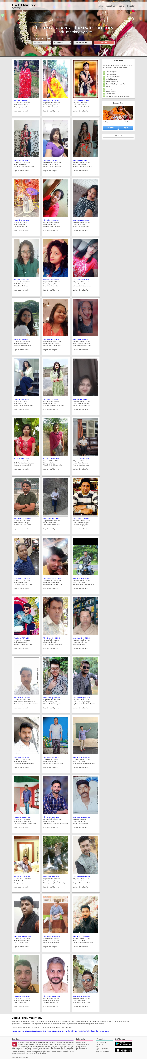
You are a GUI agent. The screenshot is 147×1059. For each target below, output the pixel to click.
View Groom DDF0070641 (22, 578)
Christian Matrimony (82, 1044)
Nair (76, 1031)
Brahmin (29, 1031)
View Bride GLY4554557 (81, 459)
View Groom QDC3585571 (51, 757)
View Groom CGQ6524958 (51, 996)
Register (131, 6)
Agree (126, 127)
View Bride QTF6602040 (21, 339)
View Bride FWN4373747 (81, 399)
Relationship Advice (102, 1050)
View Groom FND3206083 (81, 817)
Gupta (34, 1031)
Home (100, 6)
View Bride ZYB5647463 (21, 459)
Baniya (24, 1031)
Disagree (110, 127)
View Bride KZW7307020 (51, 160)
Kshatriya (50, 1031)
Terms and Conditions (102, 1052)
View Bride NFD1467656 (81, 160)
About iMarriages (101, 1042)
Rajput (83, 1031)
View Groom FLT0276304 (22, 877)
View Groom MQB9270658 (81, 698)
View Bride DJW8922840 (81, 339)
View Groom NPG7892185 (22, 936)
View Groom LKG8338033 (51, 638)
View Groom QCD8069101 (51, 698)
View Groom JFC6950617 (81, 518)
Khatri (45, 1031)
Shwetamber (94, 1031)
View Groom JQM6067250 (51, 936)
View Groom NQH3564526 (81, 638)
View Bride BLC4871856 (51, 101)
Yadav (107, 1031)
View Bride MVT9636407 (51, 399)
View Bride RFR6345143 (21, 280)
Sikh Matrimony (81, 1042)
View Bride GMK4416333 (51, 459)
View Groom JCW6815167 (81, 936)
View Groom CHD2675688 (22, 518)
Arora (19, 1031)
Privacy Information (102, 1048)
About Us (110, 6)
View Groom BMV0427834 (22, 817)
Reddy (88, 1031)
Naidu (72, 1031)
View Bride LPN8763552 (21, 160)
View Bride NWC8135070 (22, 101)
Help (97, 1046)
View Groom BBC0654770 (22, 757)
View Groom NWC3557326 (81, 578)
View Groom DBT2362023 (51, 518)
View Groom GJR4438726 (81, 757)
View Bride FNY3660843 (81, 101)
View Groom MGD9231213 (52, 578)
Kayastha (39, 1031)
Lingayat (56, 1031)
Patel (79, 1031)
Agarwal (14, 1031)
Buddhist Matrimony (82, 1048)
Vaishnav (102, 1031)
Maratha (61, 1031)
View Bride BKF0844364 (51, 220)
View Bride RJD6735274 (21, 399)
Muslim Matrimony (82, 1046)
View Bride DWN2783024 (51, 280)
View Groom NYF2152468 (81, 996)
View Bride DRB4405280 (22, 220)
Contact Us (99, 1044)
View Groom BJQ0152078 (22, 996)
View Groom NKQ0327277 (51, 817)
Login (121, 6)
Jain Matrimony (81, 1050)
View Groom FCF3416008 (22, 638)
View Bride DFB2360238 (51, 339)
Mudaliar (67, 1031)
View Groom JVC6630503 (51, 877)
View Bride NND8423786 (81, 220)
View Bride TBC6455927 (81, 280)
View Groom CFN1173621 (81, 877)
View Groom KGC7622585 (22, 698)
